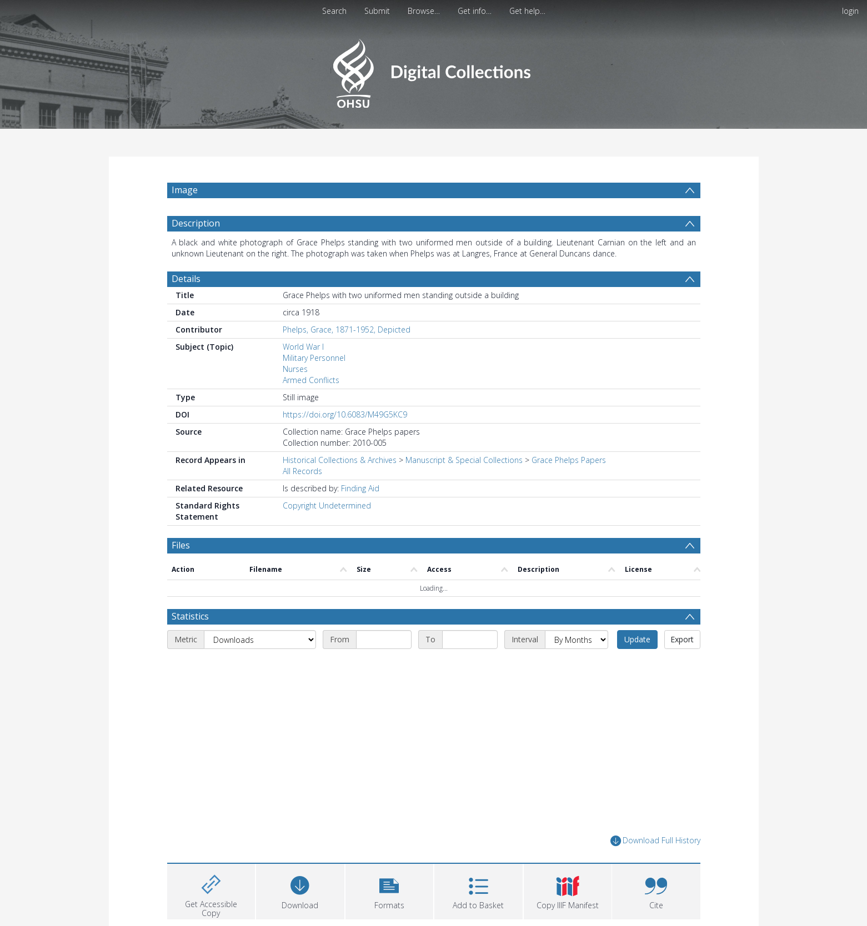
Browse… (424, 11)
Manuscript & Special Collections (464, 486)
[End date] (506, 666)
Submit (377, 11)
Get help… (527, 11)
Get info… (475, 11)
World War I (303, 373)
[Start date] (420, 666)
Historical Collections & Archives (340, 486)
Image (185, 190)
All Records (302, 497)
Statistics (190, 643)
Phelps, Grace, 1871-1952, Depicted (346, 356)
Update (673, 666)
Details (186, 305)
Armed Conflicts (311, 406)
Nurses (295, 395)
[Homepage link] (433, 70)
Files (181, 572)
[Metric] (278, 666)
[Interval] (612, 666)
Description (196, 250)
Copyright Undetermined (327, 532)
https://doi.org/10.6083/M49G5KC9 (345, 441)
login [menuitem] (850, 11)
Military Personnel (314, 384)
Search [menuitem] (334, 11)
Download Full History (655, 867)
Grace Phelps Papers (569, 486)
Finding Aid (360, 515)
